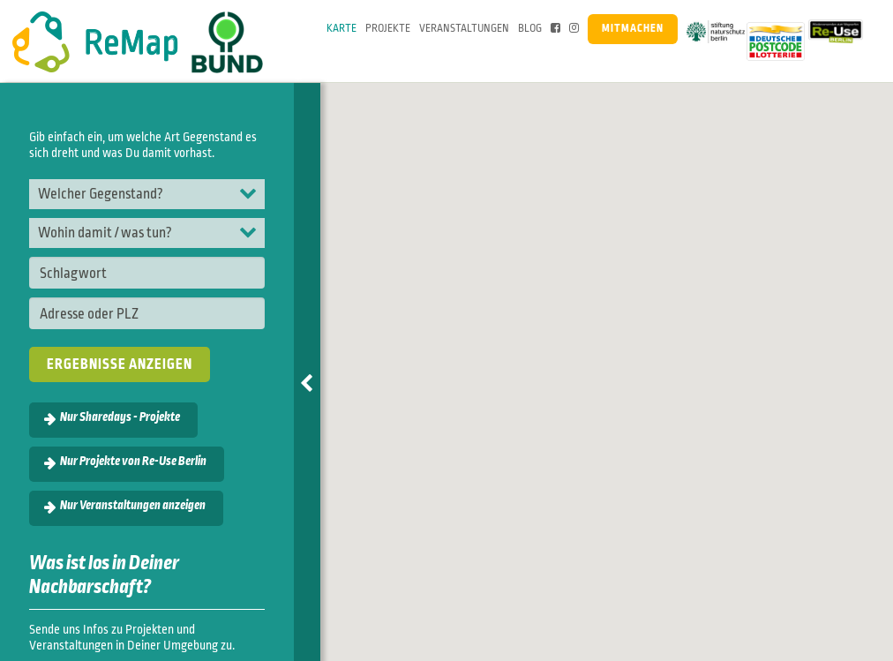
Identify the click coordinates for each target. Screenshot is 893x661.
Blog (530, 28)
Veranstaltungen (464, 28)
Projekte (387, 28)
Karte (341, 28)
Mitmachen (633, 28)
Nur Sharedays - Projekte (120, 417)
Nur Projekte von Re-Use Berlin (133, 461)
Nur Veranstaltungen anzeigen (133, 505)
